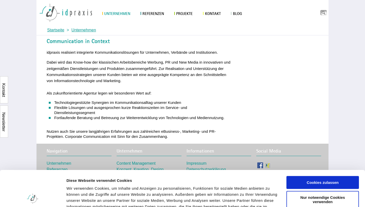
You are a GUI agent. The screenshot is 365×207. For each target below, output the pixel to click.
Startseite (55, 30)
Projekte (183, 13)
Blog (236, 13)
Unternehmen (116, 13)
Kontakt (212, 13)
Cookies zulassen (323, 147)
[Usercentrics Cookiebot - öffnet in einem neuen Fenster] (33, 197)
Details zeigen (79, 197)
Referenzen (152, 13)
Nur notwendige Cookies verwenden (322, 163)
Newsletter (4, 115)
